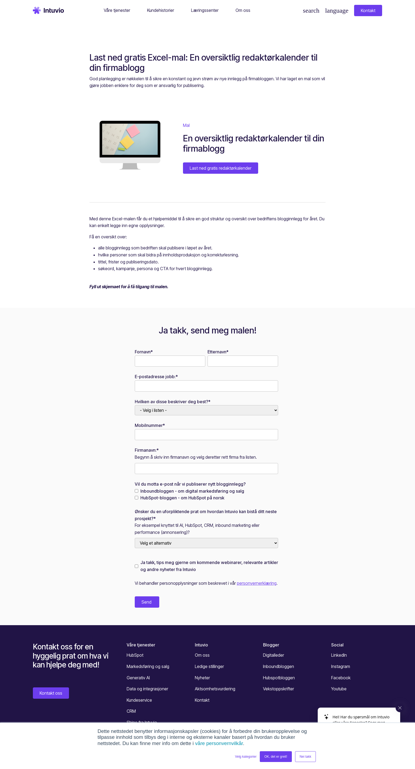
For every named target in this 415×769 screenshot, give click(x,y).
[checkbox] (206, 495)
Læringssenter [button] (205, 10)
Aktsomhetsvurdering (215, 688)
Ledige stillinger (209, 666)
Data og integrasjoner (147, 688)
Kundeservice (139, 700)
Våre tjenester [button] (117, 10)
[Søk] (311, 10)
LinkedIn (339, 655)
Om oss (202, 655)
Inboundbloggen (278, 666)
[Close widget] (400, 708)
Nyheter (202, 677)
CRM (131, 711)
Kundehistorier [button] (160, 10)
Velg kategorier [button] (246, 756)
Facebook (341, 677)
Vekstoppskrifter (278, 688)
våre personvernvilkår (219, 743)
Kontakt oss (51, 693)
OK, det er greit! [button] (275, 756)
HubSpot (135, 655)
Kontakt (368, 10)
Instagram (340, 666)
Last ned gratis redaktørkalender (220, 168)
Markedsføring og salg (148, 666)
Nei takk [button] (305, 756)
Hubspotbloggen (279, 677)
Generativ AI (138, 677)
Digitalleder (273, 655)
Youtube (339, 688)
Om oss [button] (243, 10)
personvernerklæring (256, 583)
